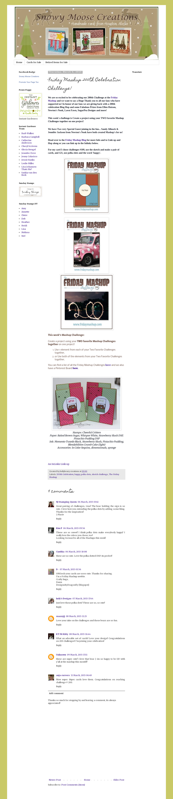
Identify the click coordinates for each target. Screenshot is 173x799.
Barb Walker (27, 133)
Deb (23, 218)
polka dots (86, 474)
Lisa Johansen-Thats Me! (29, 167)
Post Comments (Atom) (73, 784)
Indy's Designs (63, 598)
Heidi (24, 225)
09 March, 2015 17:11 (77, 654)
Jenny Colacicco (29, 156)
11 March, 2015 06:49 (81, 675)
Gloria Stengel (28, 149)
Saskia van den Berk (29, 173)
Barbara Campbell (30, 137)
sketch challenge (100, 474)
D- (57, 569)
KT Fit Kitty (62, 634)
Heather (25, 222)
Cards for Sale (34, 62)
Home (19, 62)
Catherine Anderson (26, 141)
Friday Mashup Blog (75, 140)
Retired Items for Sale (56, 62)
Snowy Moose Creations (29, 76)
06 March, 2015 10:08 (76, 551)
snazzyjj (60, 616)
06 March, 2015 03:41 (88, 502)
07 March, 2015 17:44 (82, 598)
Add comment (56, 693)
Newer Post (55, 780)
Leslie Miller (27, 163)
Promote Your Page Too (29, 82)
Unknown (61, 654)
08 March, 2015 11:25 (76, 616)
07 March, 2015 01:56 (70, 569)
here (108, 365)
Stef (23, 236)
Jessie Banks (28, 160)
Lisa (23, 229)
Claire (24, 215)
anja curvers (63, 675)
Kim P (59, 528)
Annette (25, 212)
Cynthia (60, 551)
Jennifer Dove (28, 153)
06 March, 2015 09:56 (74, 528)
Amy (23, 208)
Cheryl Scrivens (29, 146)
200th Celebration (65, 474)
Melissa (25, 232)
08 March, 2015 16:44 (80, 634)
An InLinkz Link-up (58, 464)
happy (77, 474)
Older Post (118, 780)
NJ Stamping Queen (66, 502)
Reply (58, 518)
